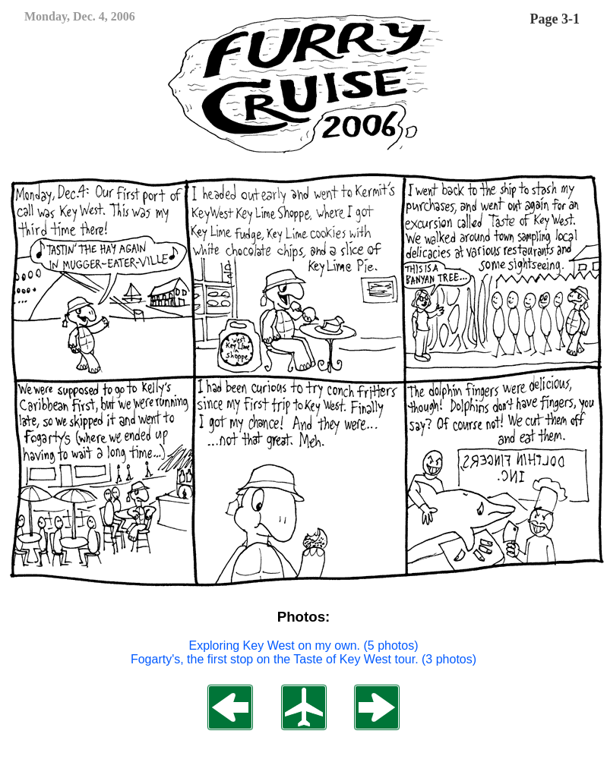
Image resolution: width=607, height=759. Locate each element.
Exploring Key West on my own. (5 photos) (303, 645)
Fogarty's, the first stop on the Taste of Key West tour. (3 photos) (303, 659)
